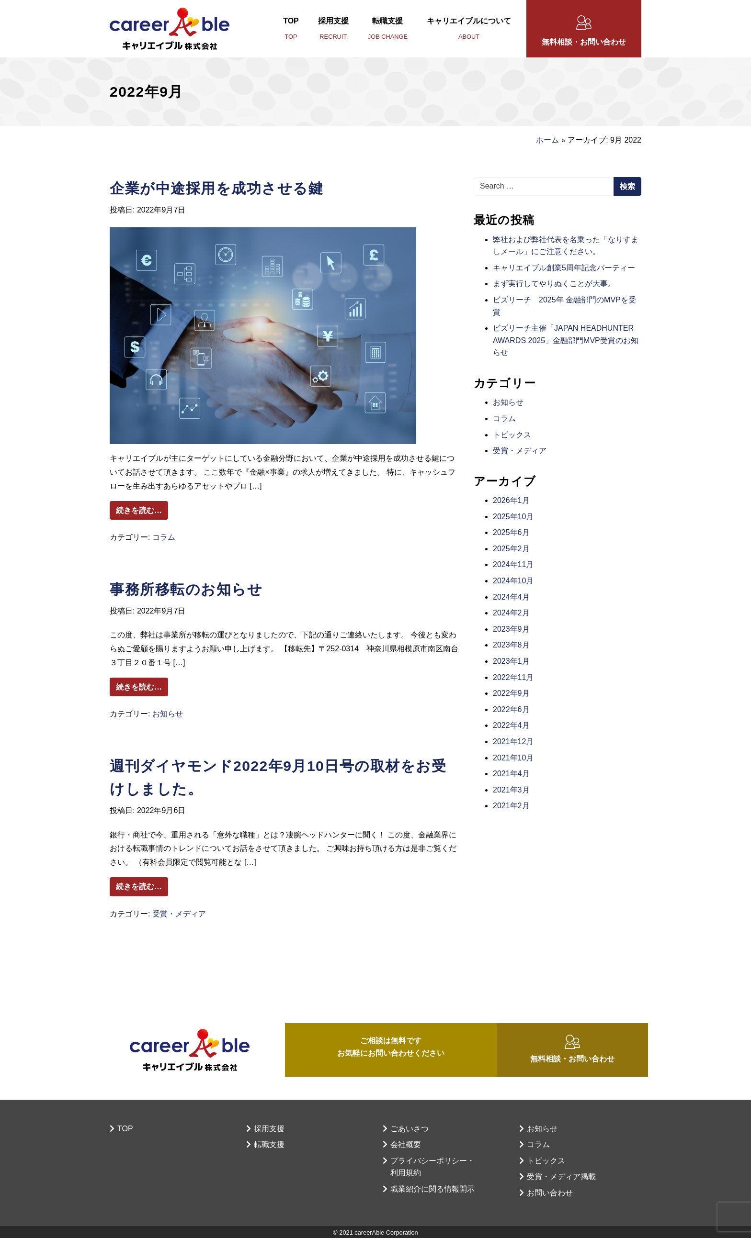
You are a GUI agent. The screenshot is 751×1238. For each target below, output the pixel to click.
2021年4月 (511, 774)
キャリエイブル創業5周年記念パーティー (564, 268)
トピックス (512, 435)
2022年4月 (511, 725)
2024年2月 (511, 613)
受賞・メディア (179, 914)
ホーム (547, 140)
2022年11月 (513, 677)
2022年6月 (511, 709)
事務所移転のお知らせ (186, 589)
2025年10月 (513, 517)
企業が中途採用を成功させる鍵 (216, 188)
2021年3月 (511, 790)
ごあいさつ (409, 1129)
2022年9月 (511, 693)
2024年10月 (513, 581)
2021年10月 (513, 758)
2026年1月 (511, 500)
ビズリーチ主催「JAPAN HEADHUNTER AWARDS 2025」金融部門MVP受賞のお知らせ (565, 340)
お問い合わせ (550, 1193)
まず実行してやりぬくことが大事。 (554, 283)
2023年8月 (511, 645)
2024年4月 (511, 597)
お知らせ (167, 714)
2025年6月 (511, 532)
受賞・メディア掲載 (561, 1176)
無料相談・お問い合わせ (584, 42)
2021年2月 (511, 806)
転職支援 (388, 30)
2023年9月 (511, 629)
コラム (163, 537)
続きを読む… (142, 509)
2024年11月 (513, 564)
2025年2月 (511, 549)
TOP (291, 30)
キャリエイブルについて (469, 30)
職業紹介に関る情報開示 (432, 1189)
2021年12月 (513, 741)
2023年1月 (511, 661)
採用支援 (333, 30)
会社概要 (405, 1144)
